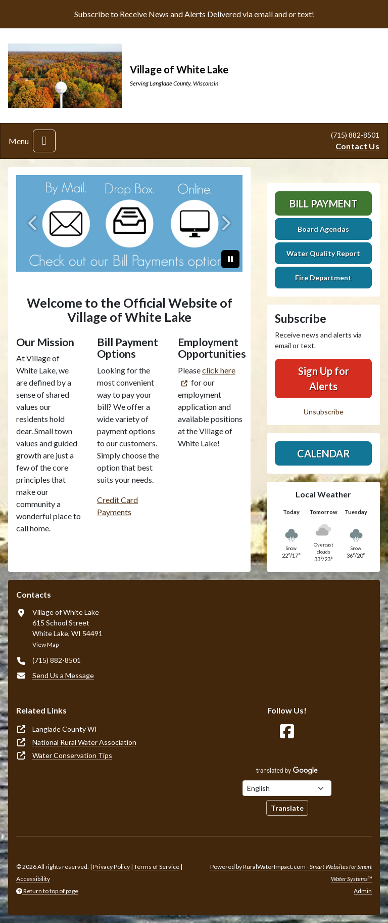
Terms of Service (156, 866)
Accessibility (33, 879)
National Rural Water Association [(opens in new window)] (84, 742)
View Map (45, 644)
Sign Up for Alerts (323, 378)
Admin (363, 891)
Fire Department (323, 277)
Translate (287, 808)
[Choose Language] (287, 788)
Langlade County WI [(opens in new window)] (64, 729)
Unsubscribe (324, 411)
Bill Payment (323, 203)
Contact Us (357, 146)
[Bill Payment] (129, 223)
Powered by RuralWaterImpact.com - (291, 873)
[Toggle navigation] (44, 141)
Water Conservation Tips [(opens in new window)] (72, 755)
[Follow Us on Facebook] (287, 731)
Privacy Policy (111, 866)
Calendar (323, 453)
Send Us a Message (63, 675)
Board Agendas (323, 229)
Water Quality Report (323, 253)
